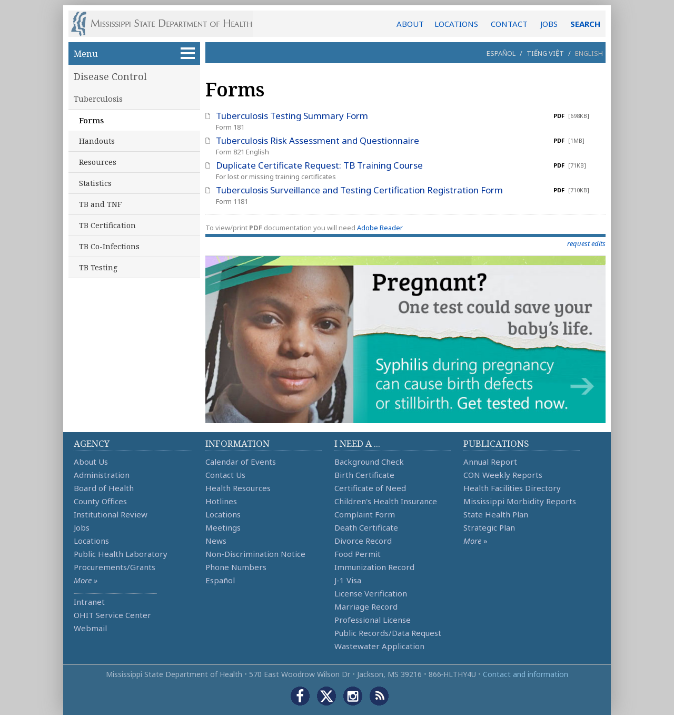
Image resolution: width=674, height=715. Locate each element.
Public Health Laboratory (120, 554)
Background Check (369, 461)
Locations (91, 540)
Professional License (372, 619)
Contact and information (525, 674)
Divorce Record (363, 540)
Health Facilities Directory (512, 488)
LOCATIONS (456, 23)
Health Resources (238, 488)
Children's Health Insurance (385, 501)
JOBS (549, 23)
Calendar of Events (240, 461)
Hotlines (221, 501)
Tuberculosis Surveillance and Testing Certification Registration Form (359, 190)
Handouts (97, 141)
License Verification (370, 593)
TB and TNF (100, 204)
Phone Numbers (235, 567)
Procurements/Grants (114, 567)
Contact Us (225, 474)
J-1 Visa (347, 580)
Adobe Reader (380, 227)
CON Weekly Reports (502, 474)
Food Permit (357, 554)
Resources (97, 162)
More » (85, 580)
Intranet (89, 601)
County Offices (100, 501)
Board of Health (104, 488)
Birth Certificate (364, 474)
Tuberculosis (98, 98)
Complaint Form (364, 514)
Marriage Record (366, 606)
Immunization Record (374, 567)
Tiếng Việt (545, 53)
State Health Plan (495, 514)
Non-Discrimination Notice (255, 554)
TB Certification (107, 225)
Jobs (82, 527)
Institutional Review (110, 514)
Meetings (223, 527)
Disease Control (110, 76)
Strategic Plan (489, 527)
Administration (102, 474)
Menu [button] (134, 53)
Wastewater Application (379, 646)
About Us (91, 461)
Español (501, 53)
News (215, 540)
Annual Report (490, 461)
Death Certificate (366, 527)
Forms (91, 120)
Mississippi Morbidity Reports (519, 501)
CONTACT (509, 23)
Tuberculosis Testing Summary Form (292, 116)
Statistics (95, 183)
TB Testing (98, 267)
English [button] (589, 53)
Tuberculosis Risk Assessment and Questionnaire (317, 140)
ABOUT (410, 23)
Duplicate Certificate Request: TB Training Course (319, 165)
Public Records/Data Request (387, 633)
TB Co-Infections (109, 246)
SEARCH (585, 23)
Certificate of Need (370, 488)
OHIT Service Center (112, 615)
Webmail (90, 628)
